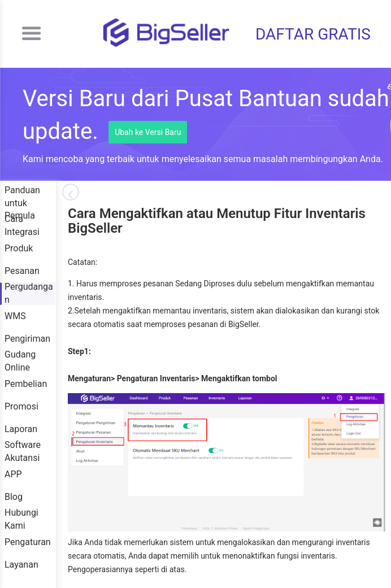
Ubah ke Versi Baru (148, 132)
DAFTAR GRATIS (313, 34)
